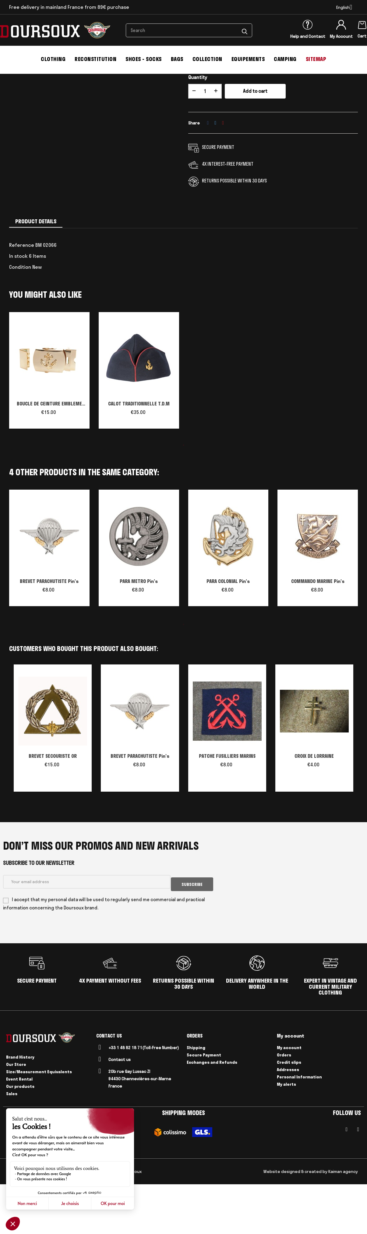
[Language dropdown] (344, 7)
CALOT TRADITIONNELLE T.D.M (139, 456)
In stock (18, 308)
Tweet (215, 175)
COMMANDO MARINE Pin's (317, 633)
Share (208, 175)
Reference (21, 297)
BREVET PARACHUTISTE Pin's (49, 633)
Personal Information (299, 1126)
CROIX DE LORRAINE (314, 808)
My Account (341, 36)
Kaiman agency (343, 1221)
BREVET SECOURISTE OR (53, 808)
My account (289, 1097)
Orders (284, 1104)
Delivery (58, 1221)
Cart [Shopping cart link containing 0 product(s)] (362, 36)
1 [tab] (184, 497)
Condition (20, 319)
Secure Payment (204, 1104)
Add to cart (255, 143)
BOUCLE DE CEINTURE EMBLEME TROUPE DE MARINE (49, 456)
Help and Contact (307, 36)
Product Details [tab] (35, 273)
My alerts (286, 1134)
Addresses (288, 1119)
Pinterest (223, 175)
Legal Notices (33, 1221)
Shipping (196, 1097)
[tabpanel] (49, 425)
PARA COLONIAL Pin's (228, 633)
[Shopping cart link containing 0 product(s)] (362, 24)
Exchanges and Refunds (212, 1112)
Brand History (20, 1107)
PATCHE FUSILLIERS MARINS (227, 808)
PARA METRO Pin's (139, 633)
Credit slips (289, 1112)
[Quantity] (205, 143)
